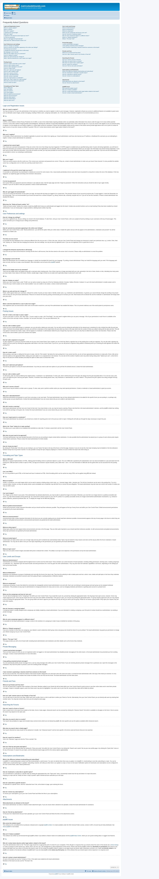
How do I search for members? (70, 64)
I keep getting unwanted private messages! (73, 45)
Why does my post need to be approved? (14, 80)
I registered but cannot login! (11, 32)
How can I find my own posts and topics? (72, 65)
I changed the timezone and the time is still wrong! (16, 50)
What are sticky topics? (9, 97)
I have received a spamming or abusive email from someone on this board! (80, 47)
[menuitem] (13, 12)
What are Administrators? (68, 27)
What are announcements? (10, 95)
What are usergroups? (67, 31)
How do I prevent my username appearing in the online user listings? (21, 47)
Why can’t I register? (9, 31)
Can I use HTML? (8, 89)
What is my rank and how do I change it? (14, 56)
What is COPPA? (8, 29)
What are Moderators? (67, 29)
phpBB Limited (48, 825)
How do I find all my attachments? (70, 82)
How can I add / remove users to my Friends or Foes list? (76, 54)
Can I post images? (8, 92)
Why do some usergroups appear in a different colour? (75, 35)
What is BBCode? (8, 87)
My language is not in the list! (11, 52)
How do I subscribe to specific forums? (71, 74)
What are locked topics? (10, 98)
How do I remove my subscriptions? (71, 76)
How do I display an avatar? (11, 55)
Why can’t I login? (8, 34)
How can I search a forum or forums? (71, 59)
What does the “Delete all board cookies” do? (15, 40)
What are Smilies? (8, 90)
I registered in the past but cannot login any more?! (16, 35)
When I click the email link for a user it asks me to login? (18, 58)
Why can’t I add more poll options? (12, 70)
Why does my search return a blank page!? (73, 62)
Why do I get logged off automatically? (13, 38)
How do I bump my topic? (10, 82)
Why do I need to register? (10, 27)
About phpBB (6, 826)
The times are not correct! (10, 48)
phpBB (53, 262)
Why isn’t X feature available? (69, 89)
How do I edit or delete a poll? (11, 71)
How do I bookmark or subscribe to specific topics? (75, 72)
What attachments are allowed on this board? (73, 81)
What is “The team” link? (68, 38)
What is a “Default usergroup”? (70, 37)
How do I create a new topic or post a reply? (15, 63)
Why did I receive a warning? (11, 76)
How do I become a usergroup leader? (71, 34)
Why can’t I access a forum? (11, 73)
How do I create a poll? (9, 68)
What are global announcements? (12, 94)
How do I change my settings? (11, 45)
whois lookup (114, 845)
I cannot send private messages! (70, 44)
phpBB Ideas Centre (75, 835)
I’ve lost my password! (9, 37)
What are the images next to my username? (14, 53)
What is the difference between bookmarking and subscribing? (77, 71)
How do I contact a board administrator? (72, 92)
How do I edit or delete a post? (11, 65)
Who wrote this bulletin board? (69, 88)
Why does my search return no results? (72, 61)
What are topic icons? (9, 100)
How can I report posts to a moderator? (13, 77)
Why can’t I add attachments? (11, 74)
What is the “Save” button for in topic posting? (15, 79)
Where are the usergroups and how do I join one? (74, 32)
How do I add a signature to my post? (13, 66)
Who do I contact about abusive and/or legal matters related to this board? (80, 91)
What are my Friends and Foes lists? (71, 52)
